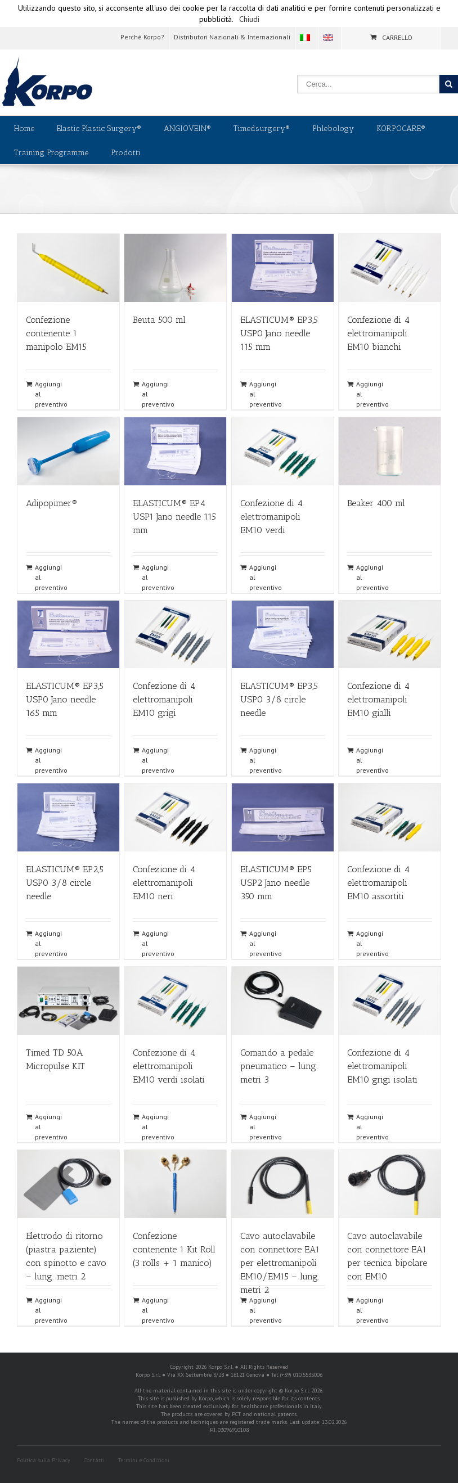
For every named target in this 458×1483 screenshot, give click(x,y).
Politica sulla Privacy (43, 1460)
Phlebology (333, 128)
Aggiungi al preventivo (51, 394)
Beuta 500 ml (159, 319)
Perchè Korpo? (142, 37)
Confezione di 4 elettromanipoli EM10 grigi (164, 699)
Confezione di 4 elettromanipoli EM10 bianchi (378, 333)
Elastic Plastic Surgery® (99, 128)
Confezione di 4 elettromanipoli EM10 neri (164, 882)
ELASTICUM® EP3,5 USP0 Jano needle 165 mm (65, 699)
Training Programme (51, 152)
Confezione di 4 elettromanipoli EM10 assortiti (378, 882)
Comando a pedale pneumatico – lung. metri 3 (279, 1066)
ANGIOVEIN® (187, 128)
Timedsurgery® (262, 128)
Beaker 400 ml (376, 503)
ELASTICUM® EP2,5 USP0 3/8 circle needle (65, 882)
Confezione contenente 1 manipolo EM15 (56, 333)
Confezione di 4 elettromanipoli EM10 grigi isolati (382, 1066)
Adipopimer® (51, 503)
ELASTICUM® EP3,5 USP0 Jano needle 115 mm (279, 333)
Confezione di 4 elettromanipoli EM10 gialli (378, 699)
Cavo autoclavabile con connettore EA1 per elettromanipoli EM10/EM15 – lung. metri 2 (280, 1262)
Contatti (94, 1460)
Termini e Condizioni (143, 1460)
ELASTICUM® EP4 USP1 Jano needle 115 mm (174, 516)
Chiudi (249, 19)
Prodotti (126, 152)
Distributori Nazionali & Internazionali (232, 37)
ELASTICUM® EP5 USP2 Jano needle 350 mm (276, 882)
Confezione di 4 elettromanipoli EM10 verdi (271, 516)
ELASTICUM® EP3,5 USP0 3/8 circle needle (279, 699)
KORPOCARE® (400, 128)
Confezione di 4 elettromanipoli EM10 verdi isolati (169, 1066)
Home (24, 128)
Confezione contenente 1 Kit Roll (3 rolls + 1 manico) (174, 1249)
